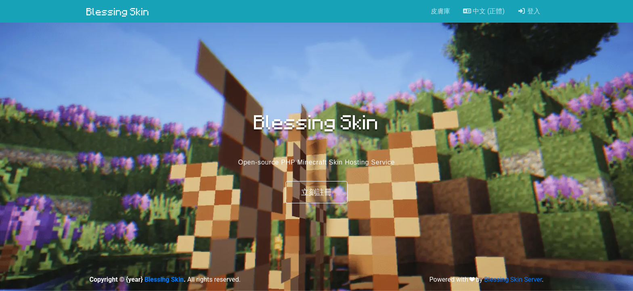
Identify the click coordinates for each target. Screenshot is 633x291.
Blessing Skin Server (513, 279)
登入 (529, 11)
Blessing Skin (117, 11)
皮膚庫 (440, 11)
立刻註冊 (316, 192)
